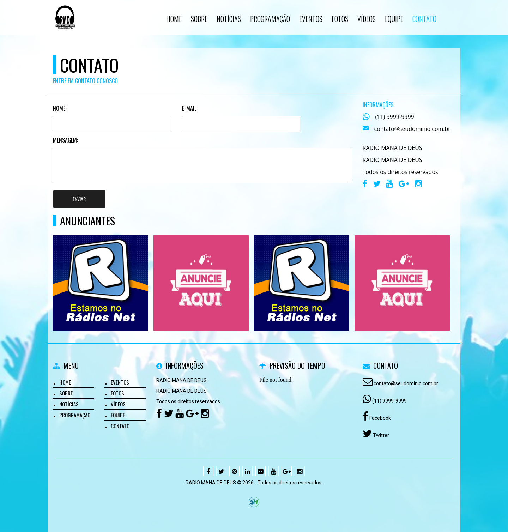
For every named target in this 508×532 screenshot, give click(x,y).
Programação (74, 415)
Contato (120, 426)
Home (65, 382)
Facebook (379, 418)
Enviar (79, 198)
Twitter (380, 435)
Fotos (117, 393)
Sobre (66, 393)
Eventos (120, 382)
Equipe (118, 415)
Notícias (69, 404)
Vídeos (118, 404)
